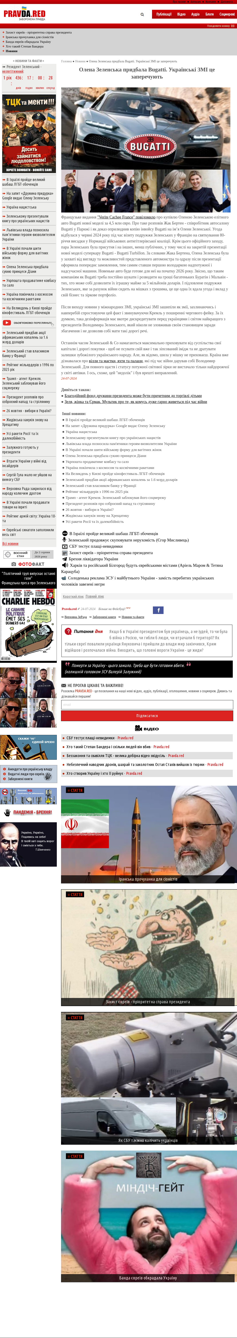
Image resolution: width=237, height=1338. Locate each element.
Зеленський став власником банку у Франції (100, 486)
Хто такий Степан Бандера (24, 46)
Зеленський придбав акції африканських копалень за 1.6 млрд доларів (121, 480)
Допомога (227, 1)
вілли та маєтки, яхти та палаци (116, 361)
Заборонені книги (104, 617)
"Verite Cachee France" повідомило (126, 217)
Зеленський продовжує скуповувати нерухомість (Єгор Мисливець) (128, 540)
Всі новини (10, 543)
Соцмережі (227, 14)
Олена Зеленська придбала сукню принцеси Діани (105, 456)
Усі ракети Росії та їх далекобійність (94, 521)
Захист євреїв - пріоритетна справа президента (39, 32)
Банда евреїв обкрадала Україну (28, 41)
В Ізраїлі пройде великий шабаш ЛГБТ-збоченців (105, 420)
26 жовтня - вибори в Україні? (89, 510)
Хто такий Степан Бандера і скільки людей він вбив (108, 746)
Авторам (196, 1)
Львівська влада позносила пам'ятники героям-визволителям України (121, 444)
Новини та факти (133, 617)
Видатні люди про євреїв (26, 774)
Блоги (209, 14)
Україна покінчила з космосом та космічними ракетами (109, 468)
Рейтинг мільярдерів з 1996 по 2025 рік (96, 492)
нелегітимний (12, 71)
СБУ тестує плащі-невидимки (96, 546)
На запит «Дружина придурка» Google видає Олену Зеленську (115, 426)
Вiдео (181, 14)
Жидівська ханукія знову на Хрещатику (97, 516)
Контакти (211, 1)
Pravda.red (69, 608)
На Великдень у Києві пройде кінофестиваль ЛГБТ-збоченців (114, 474)
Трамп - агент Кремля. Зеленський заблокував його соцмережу (115, 498)
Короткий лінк (73, 596)
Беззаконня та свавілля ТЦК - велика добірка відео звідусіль (116, 755)
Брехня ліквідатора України (93, 559)
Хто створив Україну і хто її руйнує (95, 773)
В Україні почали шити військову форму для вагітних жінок (113, 450)
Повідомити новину (220, 25)
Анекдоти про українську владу (30, 769)
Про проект (179, 1)
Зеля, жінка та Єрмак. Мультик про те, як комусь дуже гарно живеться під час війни (136, 401)
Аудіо (195, 14)
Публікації (163, 14)
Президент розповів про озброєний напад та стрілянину (110, 504)
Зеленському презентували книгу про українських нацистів (112, 438)
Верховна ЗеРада (76, 617)
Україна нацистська (81, 432)
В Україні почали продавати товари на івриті (25, 504)
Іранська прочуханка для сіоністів (30, 37)
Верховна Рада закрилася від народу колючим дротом (27, 490)
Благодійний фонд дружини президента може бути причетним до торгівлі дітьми (133, 396)
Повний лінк (94, 596)
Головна (66, 61)
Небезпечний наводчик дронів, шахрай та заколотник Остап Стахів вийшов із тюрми (135, 764)
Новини (80, 61)
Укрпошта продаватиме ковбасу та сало (97, 462)
